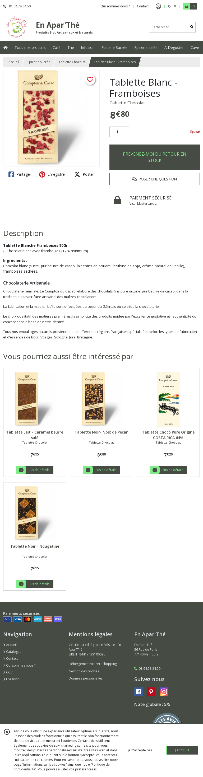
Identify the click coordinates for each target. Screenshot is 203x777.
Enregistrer (52, 174)
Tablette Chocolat (72, 62)
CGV (7, 672)
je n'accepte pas (140, 750)
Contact (143, 6)
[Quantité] (119, 132)
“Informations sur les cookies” (44, 764)
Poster (84, 174)
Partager (19, 174)
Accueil (13, 62)
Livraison (11, 679)
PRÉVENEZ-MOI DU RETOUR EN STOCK (154, 157)
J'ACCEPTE (182, 750)
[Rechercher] (191, 27)
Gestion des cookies (84, 671)
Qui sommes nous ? (19, 665)
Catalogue (12, 651)
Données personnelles (86, 678)
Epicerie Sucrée (38, 62)
